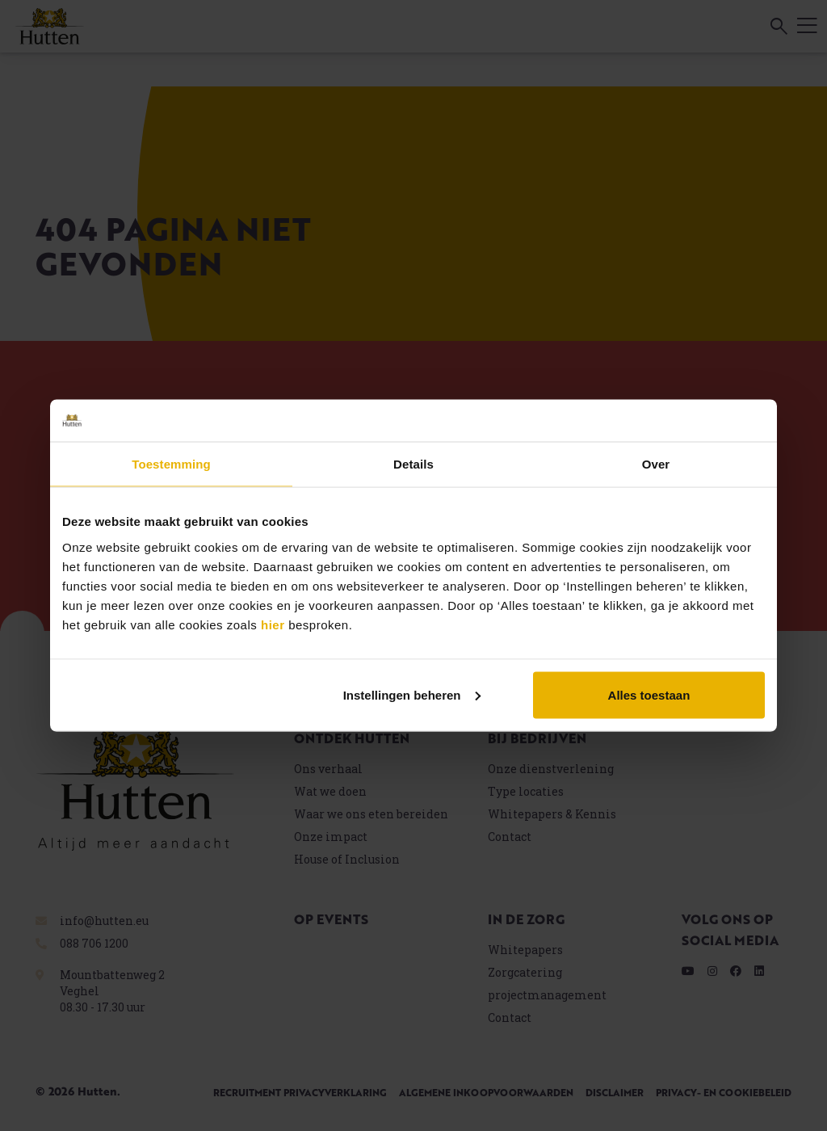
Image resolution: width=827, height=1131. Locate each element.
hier (273, 624)
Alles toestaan (649, 694)
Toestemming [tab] (171, 464)
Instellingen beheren (412, 694)
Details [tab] (413, 464)
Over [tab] (656, 464)
